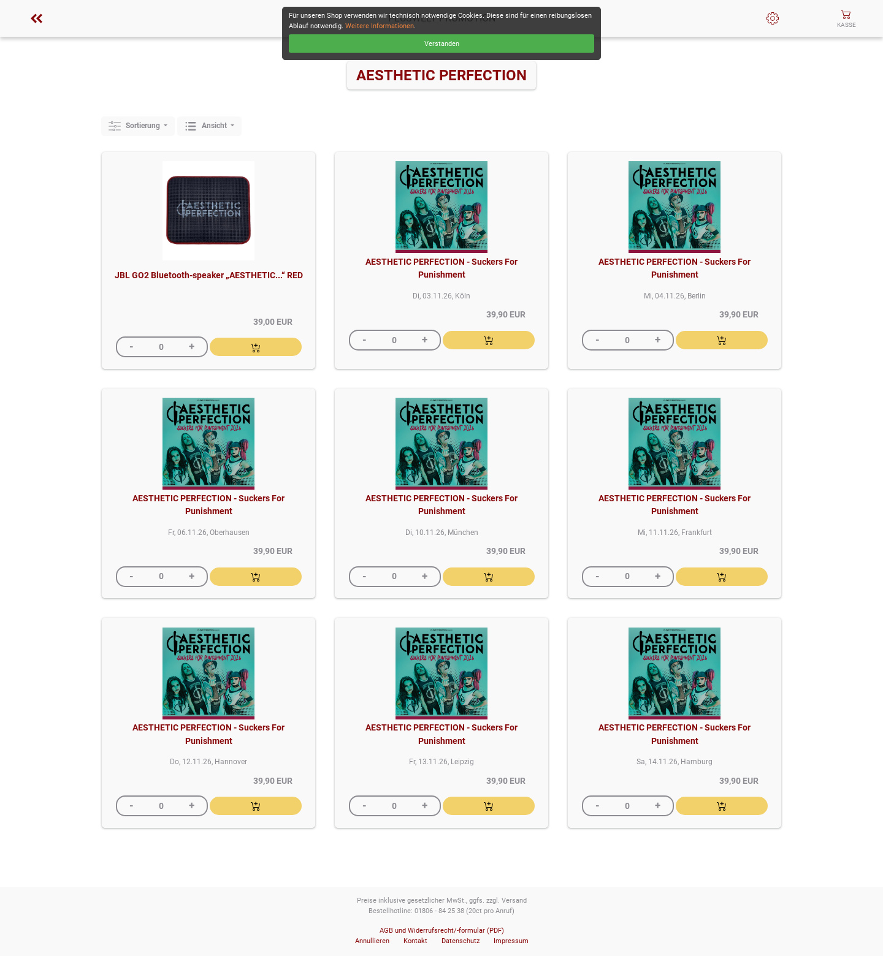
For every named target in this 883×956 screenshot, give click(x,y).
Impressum (511, 941)
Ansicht (207, 126)
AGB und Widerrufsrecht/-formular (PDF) (442, 931)
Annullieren (372, 941)
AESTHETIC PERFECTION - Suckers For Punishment (441, 269)
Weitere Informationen (379, 26)
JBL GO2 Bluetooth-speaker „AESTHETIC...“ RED (209, 275)
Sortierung (135, 126)
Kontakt (415, 941)
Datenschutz (461, 941)
